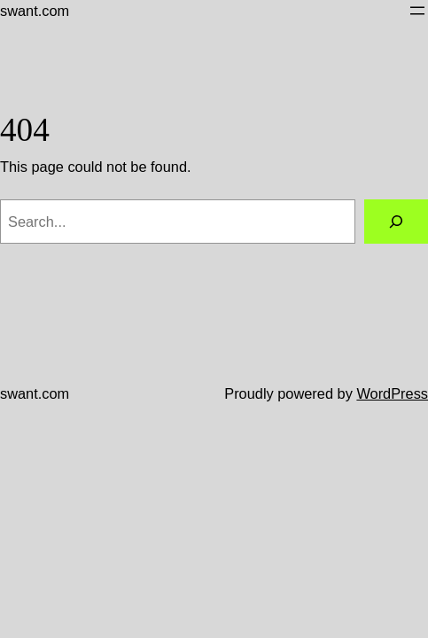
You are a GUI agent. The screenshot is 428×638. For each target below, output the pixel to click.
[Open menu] (417, 10)
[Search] (396, 221)
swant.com (34, 11)
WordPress (392, 393)
